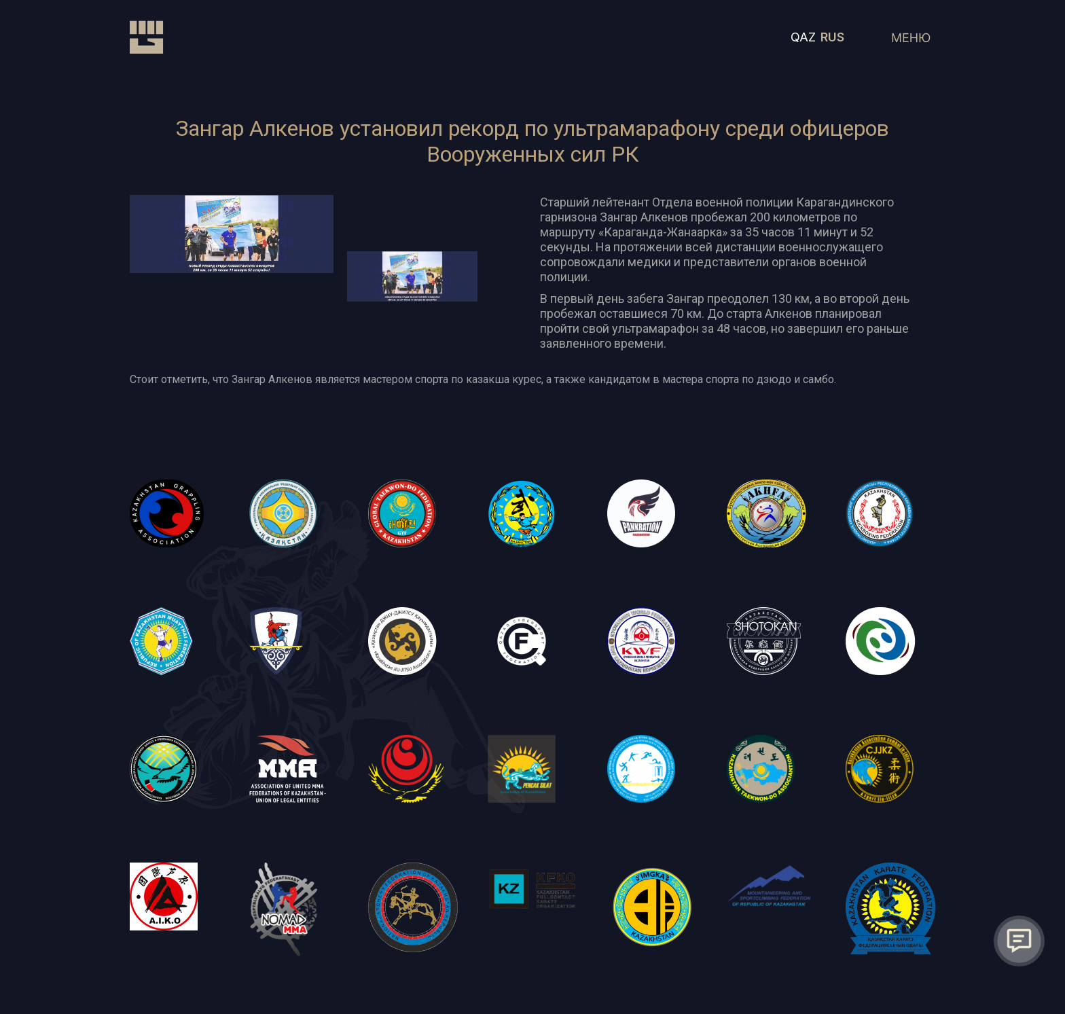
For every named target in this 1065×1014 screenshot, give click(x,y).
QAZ (803, 37)
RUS (832, 37)
